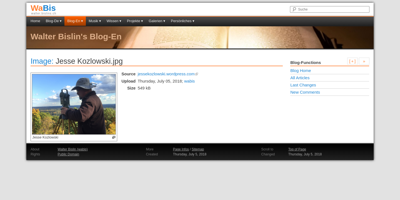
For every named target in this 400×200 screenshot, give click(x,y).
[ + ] (352, 61)
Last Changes (303, 85)
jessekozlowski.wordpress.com (168, 73)
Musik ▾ (95, 21)
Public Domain (68, 154)
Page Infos (181, 149)
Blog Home (300, 70)
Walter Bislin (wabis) (73, 149)
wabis (189, 81)
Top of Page (297, 149)
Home (35, 21)
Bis (43, 7)
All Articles (299, 77)
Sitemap (198, 149)
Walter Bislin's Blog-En (76, 36)
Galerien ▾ (157, 21)
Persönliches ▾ (182, 21)
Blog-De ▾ (54, 21)
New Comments (305, 92)
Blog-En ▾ (75, 21)
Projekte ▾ (135, 21)
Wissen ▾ (114, 21)
